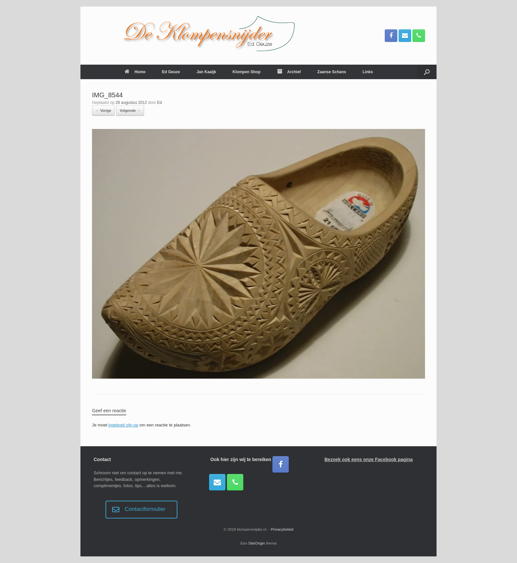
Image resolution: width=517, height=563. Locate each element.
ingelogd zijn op (123, 424)
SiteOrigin (256, 543)
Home (135, 72)
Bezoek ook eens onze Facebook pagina (368, 459)
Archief (289, 72)
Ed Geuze (171, 72)
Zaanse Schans (331, 72)
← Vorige (103, 110)
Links (368, 72)
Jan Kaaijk (206, 72)
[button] (427, 72)
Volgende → (130, 110)
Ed (159, 102)
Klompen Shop (246, 72)
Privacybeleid (282, 529)
